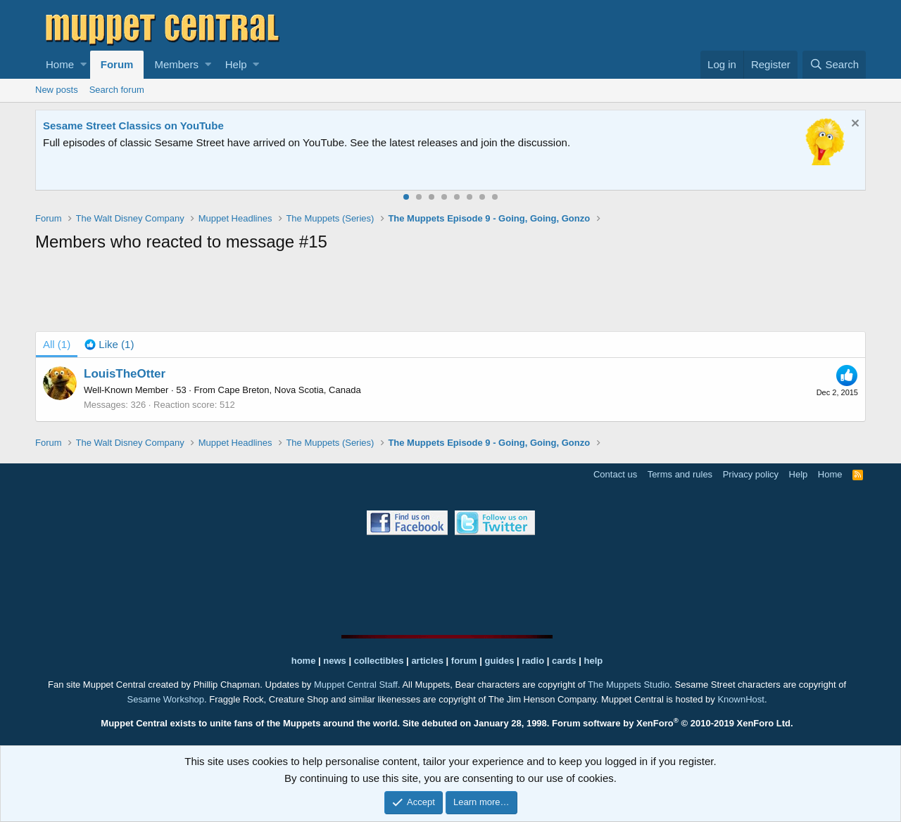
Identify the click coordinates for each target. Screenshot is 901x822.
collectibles (379, 660)
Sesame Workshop (165, 699)
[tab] (109, 344)
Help (236, 64)
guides (500, 660)
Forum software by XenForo (672, 723)
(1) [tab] (56, 344)
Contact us (615, 474)
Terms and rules (680, 474)
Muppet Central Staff (356, 684)
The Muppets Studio (628, 684)
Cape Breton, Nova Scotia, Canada (289, 390)
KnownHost (740, 699)
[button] (83, 65)
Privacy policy (751, 474)
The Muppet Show (88, 125)
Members (176, 64)
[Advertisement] (450, 294)
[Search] (834, 65)
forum (464, 660)
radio (533, 660)
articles (428, 660)
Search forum (116, 89)
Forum (117, 64)
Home (60, 64)
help (593, 660)
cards (564, 660)
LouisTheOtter (124, 373)
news (334, 660)
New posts (56, 89)
